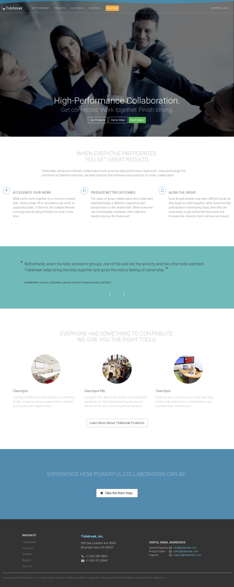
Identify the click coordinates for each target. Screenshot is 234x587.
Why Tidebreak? (40, 8)
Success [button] (94, 8)
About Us (27, 566)
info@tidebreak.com (185, 547)
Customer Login (220, 8)
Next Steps (137, 120)
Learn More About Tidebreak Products (117, 423)
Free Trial (112, 8)
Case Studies (29, 542)
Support (26, 560)
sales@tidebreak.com (185, 551)
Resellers (27, 554)
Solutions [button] (77, 8)
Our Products (97, 120)
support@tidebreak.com (187, 555)
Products (60, 8)
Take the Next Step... (117, 493)
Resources (28, 548)
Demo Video (118, 120)
